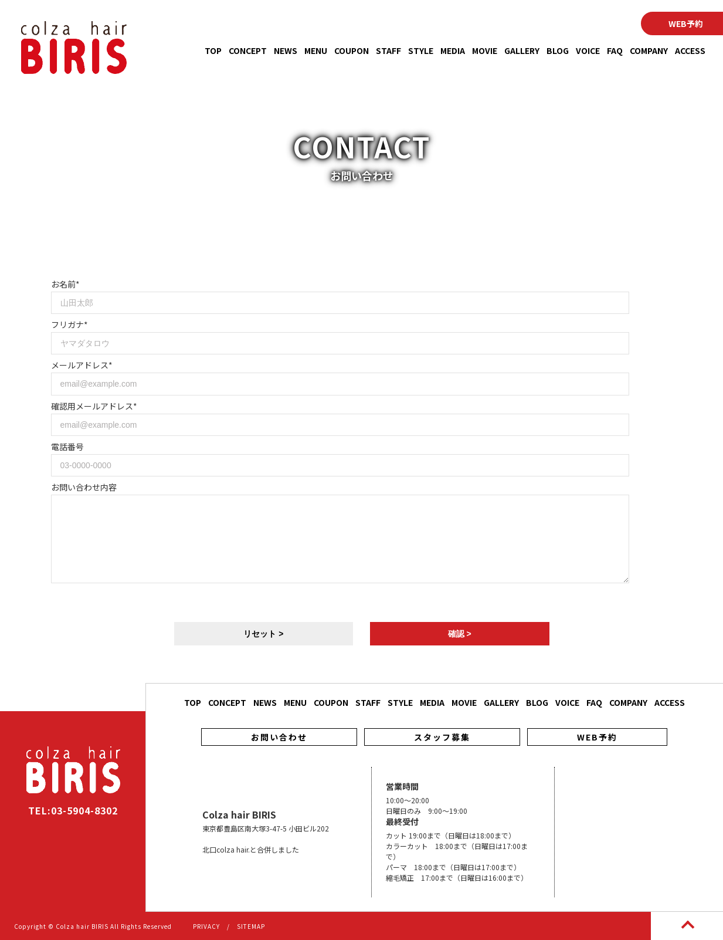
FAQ (615, 50)
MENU (315, 50)
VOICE (588, 50)
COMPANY (649, 50)
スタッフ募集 (442, 737)
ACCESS (690, 50)
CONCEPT (248, 50)
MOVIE (484, 50)
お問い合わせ (279, 737)
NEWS (285, 50)
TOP (213, 50)
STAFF (388, 50)
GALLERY (521, 50)
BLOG (558, 50)
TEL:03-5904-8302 (73, 810)
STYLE (420, 50)
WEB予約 (597, 737)
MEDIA (452, 50)
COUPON (351, 50)
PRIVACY (206, 926)
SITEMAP (251, 926)
